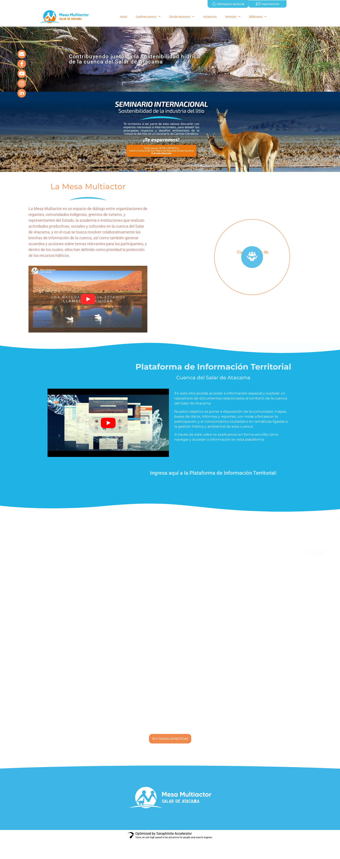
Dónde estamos (181, 16)
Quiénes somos (148, 16)
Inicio (123, 16)
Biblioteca (257, 16)
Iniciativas (210, 16)
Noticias (232, 16)
